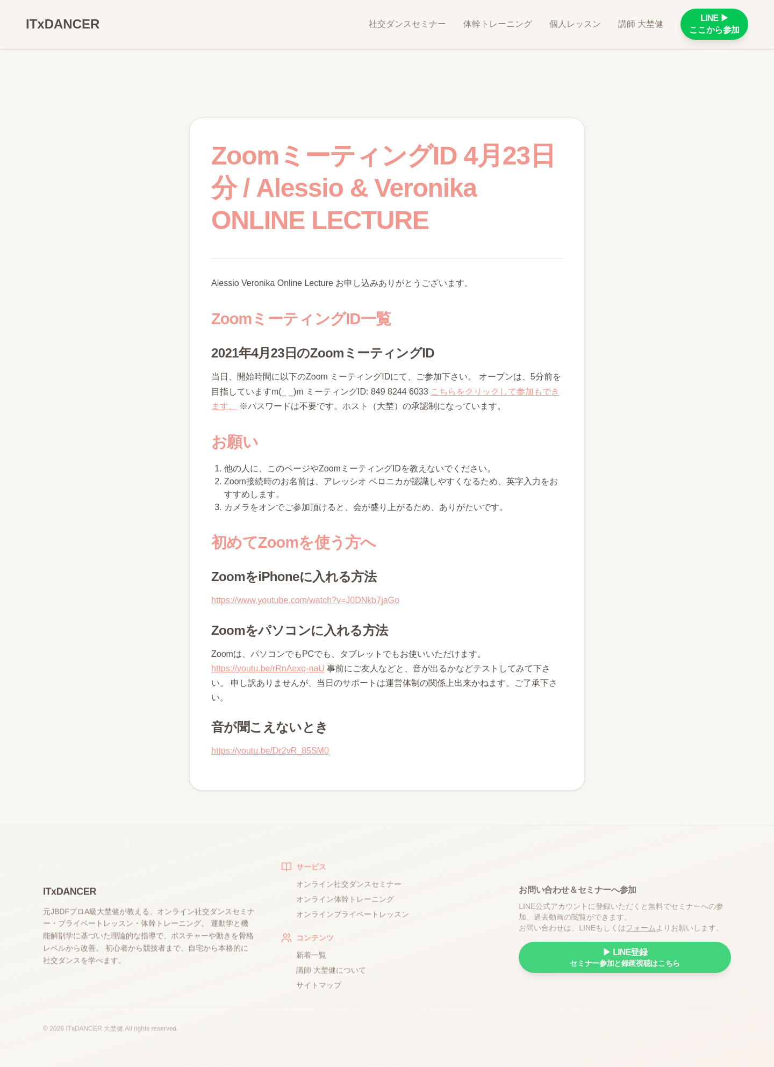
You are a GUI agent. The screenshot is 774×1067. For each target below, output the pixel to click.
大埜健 (113, 1031)
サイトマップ (318, 991)
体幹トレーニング (497, 23)
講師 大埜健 (640, 23)
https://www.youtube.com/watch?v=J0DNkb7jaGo (305, 600)
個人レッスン (575, 23)
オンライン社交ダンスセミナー (349, 890)
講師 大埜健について (331, 976)
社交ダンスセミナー (407, 23)
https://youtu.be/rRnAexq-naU (268, 668)
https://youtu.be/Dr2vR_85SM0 (270, 750)
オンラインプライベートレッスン (352, 920)
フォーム (641, 937)
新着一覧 (311, 961)
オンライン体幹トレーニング (345, 905)
